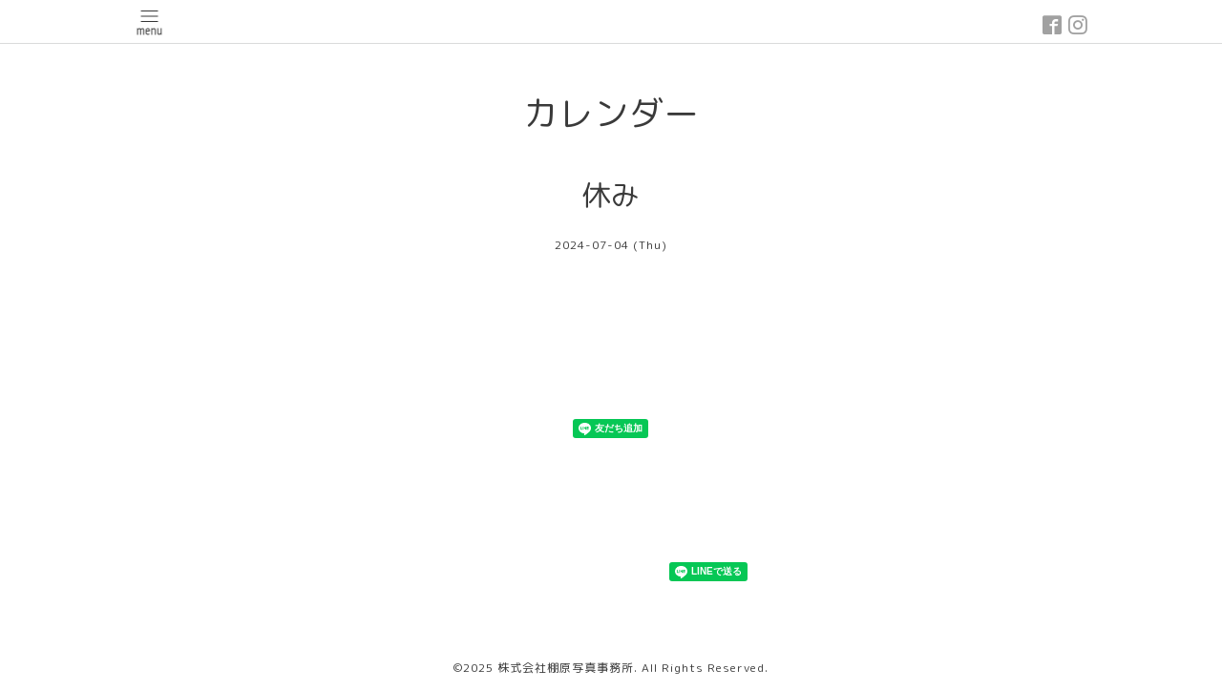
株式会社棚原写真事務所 (565, 668)
